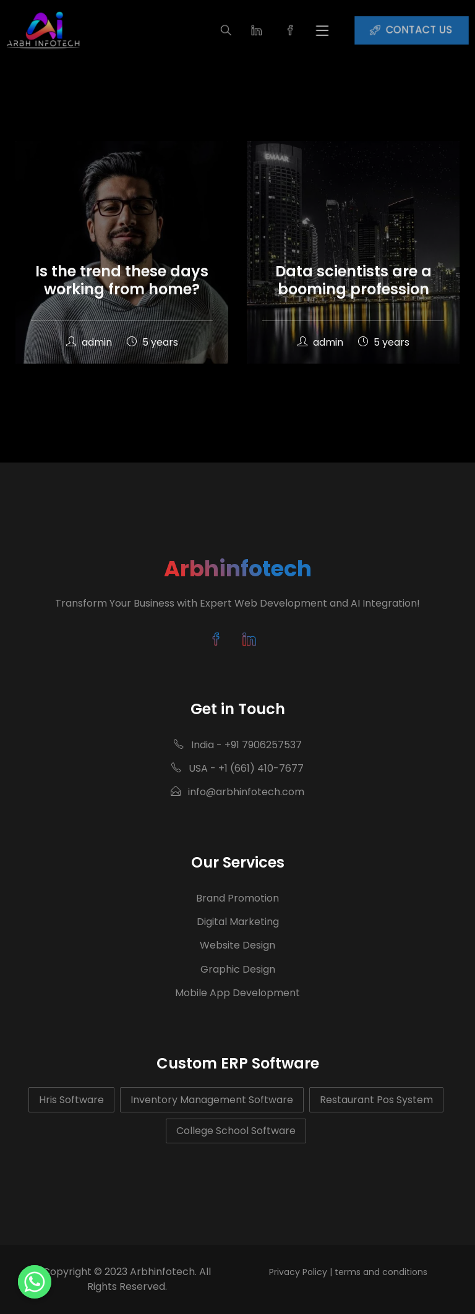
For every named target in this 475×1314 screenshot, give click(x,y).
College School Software (236, 1131)
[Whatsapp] (34, 1282)
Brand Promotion (237, 898)
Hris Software (71, 1100)
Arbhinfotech (238, 568)
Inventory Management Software (212, 1100)
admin (90, 342)
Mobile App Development (237, 993)
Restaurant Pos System (376, 1100)
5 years (152, 342)
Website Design (237, 945)
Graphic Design (237, 969)
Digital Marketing (238, 922)
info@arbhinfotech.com (237, 792)
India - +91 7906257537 (238, 745)
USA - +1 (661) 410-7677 (237, 768)
